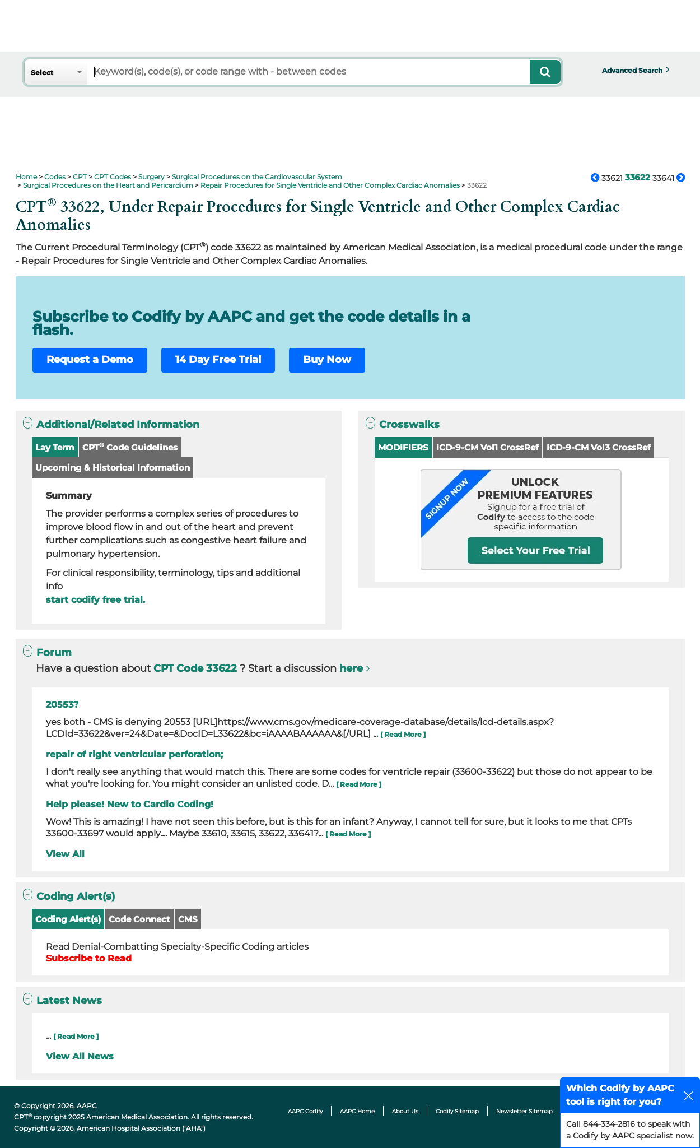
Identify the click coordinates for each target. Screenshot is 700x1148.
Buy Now (327, 360)
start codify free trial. (95, 599)
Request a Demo (89, 360)
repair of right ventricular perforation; (134, 754)
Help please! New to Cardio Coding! (129, 804)
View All (65, 854)
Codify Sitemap (457, 1111)
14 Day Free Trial (218, 360)
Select (42, 72)
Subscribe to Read (89, 958)
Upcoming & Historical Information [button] (112, 467)
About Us (405, 1111)
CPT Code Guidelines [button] (130, 447)
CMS (188, 919)
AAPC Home (357, 1111)
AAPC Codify (305, 1111)
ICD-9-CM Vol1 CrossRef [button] (487, 447)
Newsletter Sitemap (524, 1111)
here (351, 668)
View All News (80, 1056)
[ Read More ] (403, 734)
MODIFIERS (403, 447)
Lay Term (54, 447)
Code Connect (139, 919)
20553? (62, 704)
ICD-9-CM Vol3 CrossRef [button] (599, 447)
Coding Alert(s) (68, 919)
